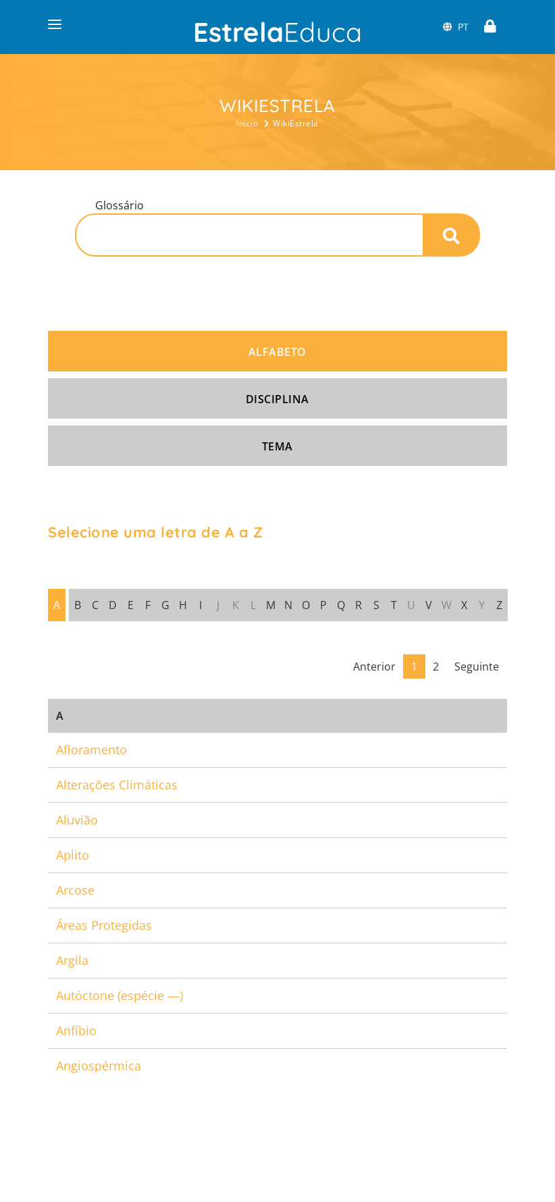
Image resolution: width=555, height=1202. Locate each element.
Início (247, 123)
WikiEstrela (296, 123)
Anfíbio (76, 1030)
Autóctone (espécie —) (119, 995)
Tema (277, 446)
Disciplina (277, 399)
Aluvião (77, 820)
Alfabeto (277, 351)
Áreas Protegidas (104, 925)
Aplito (72, 855)
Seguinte (476, 666)
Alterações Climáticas (117, 785)
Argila (72, 960)
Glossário (119, 205)
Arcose (75, 890)
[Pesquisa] (249, 235)
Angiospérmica (98, 1065)
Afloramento (91, 749)
